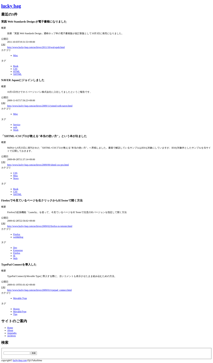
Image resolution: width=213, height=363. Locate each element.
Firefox (16, 234)
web (15, 127)
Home (10, 327)
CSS (15, 68)
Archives (11, 335)
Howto (16, 309)
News (16, 178)
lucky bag (11, 6)
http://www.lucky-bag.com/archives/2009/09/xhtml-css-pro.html (38, 165)
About (10, 330)
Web (15, 258)
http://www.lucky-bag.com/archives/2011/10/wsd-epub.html (36, 47)
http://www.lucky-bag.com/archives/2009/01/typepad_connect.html (39, 290)
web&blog (18, 237)
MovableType (19, 311)
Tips (15, 314)
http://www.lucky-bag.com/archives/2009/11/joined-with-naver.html (39, 106)
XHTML (17, 74)
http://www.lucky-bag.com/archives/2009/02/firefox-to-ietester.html (39, 226)
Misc (15, 55)
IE (14, 255)
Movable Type (20, 298)
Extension (18, 250)
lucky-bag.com (20, 360)
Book (15, 66)
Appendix (12, 333)
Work (15, 130)
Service (16, 124)
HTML (16, 71)
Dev (15, 247)
